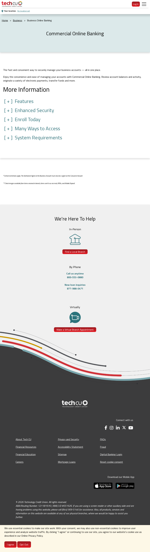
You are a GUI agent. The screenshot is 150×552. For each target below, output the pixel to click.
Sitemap (62, 454)
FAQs (103, 439)
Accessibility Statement (70, 447)
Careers (19, 462)
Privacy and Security (68, 439)
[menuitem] (12, 4)
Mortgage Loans (67, 462)
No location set (23, 10)
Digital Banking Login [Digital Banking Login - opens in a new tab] (111, 454)
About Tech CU (23, 439)
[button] (75, 101)
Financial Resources (26, 447)
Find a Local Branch (75, 252)
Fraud (103, 447)
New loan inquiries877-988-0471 (75, 286)
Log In (136, 4)
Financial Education (26, 454)
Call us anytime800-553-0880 (75, 275)
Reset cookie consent (111, 462)
